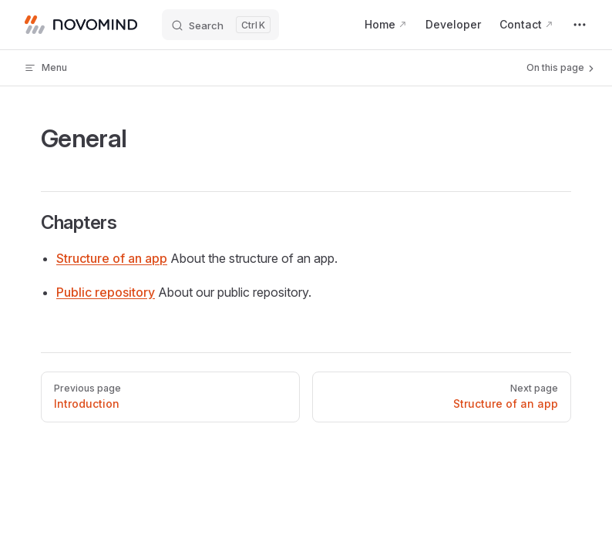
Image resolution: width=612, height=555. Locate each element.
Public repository (105, 292)
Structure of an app (111, 258)
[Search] (220, 24)
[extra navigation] (580, 24)
